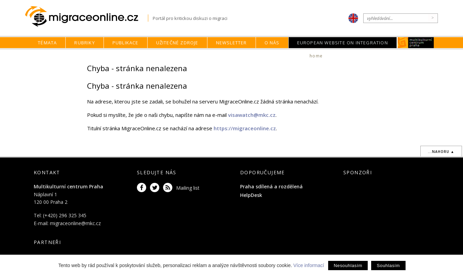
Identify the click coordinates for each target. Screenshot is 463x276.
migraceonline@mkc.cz (75, 223)
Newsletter (231, 43)
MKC (415, 43)
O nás (272, 43)
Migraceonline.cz (86, 16)
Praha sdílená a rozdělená (271, 186)
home (316, 56)
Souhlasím (388, 265)
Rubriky (84, 43)
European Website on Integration (342, 43)
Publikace (125, 43)
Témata (47, 43)
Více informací (308, 265)
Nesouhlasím (348, 265)
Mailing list (188, 188)
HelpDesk (251, 195)
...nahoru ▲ (441, 151)
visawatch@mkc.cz (252, 114)
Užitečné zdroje (177, 43)
